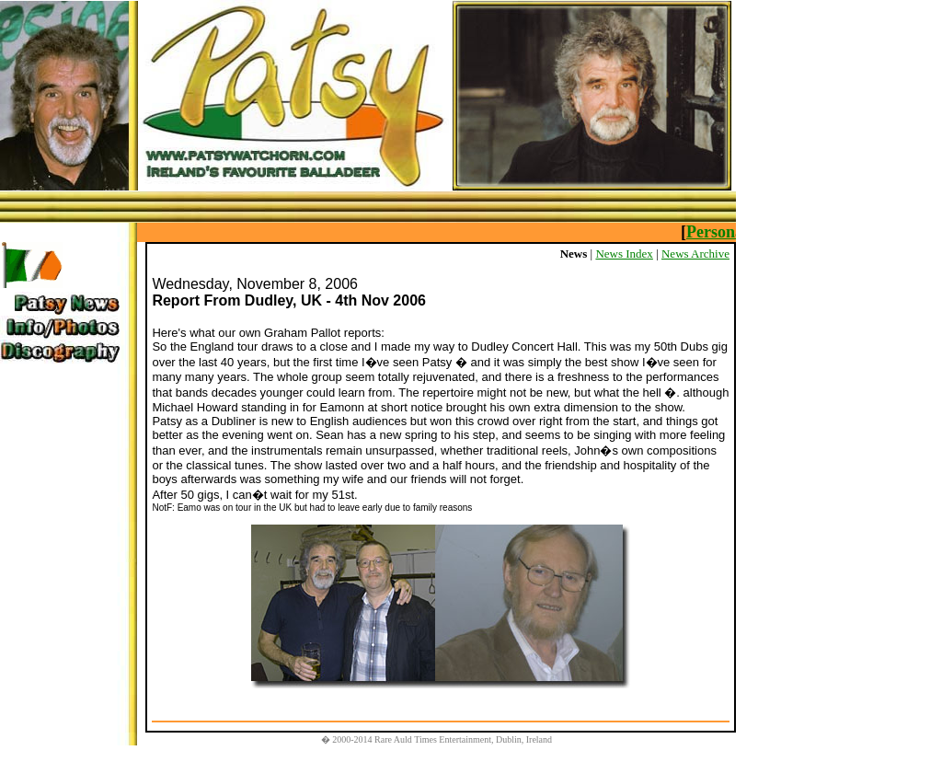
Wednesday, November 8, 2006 (255, 284)
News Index (623, 253)
